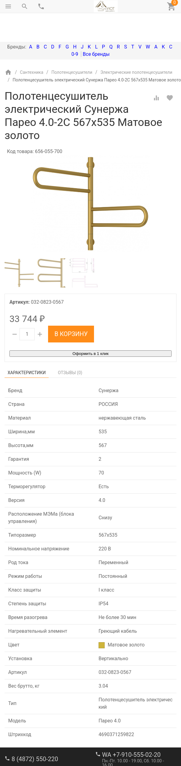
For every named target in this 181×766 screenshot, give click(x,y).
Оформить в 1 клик (90, 328)
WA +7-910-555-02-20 (131, 729)
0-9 (74, 28)
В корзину (71, 308)
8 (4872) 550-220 (35, 733)
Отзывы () (70, 347)
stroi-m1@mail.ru (28, 754)
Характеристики (27, 347)
